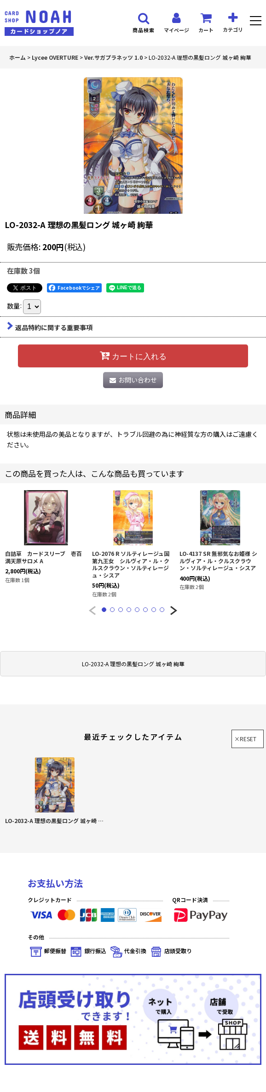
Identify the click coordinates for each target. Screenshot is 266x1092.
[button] (255, 22)
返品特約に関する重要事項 (50, 327)
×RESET (245, 739)
